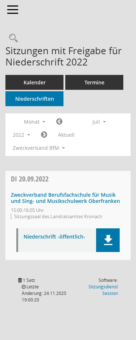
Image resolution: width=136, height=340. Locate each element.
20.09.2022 (30, 179)
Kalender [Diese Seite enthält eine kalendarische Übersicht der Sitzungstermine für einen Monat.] (35, 82)
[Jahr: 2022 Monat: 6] (59, 121)
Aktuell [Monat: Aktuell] (66, 134)
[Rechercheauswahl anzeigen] (11, 38)
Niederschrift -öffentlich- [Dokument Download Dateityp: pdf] (54, 237)
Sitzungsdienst (103, 290)
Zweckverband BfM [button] (39, 147)
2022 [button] (21, 134)
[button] (108, 240)
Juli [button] (99, 121)
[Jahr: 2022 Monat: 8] (44, 134)
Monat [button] (34, 121)
